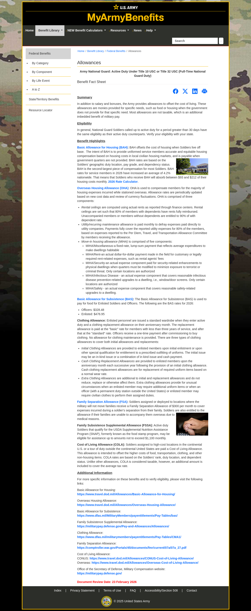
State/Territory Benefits (44, 99)
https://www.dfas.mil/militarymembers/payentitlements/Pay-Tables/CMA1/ (129, 537)
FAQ (133, 590)
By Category (40, 63)
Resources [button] (118, 30)
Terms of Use (112, 590)
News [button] (136, 30)
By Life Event (41, 80)
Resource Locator (41, 110)
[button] (48, 71)
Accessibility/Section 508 (162, 590)
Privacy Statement (82, 590)
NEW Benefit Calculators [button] (84, 30)
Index (58, 590)
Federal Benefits (40, 53)
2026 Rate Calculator (123, 181)
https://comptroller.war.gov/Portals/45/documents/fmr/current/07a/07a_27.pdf (131, 547)
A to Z (36, 89)
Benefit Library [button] (48, 30)
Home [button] (29, 30)
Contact (192, 590)
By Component (42, 72)
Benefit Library (95, 51)
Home (81, 51)
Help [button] (149, 30)
